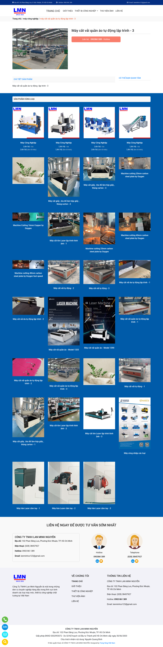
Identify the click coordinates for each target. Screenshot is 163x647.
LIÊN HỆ (119, 11)
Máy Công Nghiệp (28, 143)
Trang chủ (16, 19)
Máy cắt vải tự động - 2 (64, 288)
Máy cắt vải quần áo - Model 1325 (64, 350)
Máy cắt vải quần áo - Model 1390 (99, 348)
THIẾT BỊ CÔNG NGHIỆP (86, 11)
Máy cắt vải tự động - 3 (99, 288)
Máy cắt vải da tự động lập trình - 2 (28, 319)
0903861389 (96, 39)
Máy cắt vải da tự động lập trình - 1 (134, 282)
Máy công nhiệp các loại (134, 453)
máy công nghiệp (30, 19)
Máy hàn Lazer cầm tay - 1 (28, 508)
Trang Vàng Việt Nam (107, 643)
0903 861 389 (28, 551)
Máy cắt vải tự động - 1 (134, 386)
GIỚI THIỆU (68, 11)
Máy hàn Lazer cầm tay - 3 (99, 508)
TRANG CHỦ (53, 10)
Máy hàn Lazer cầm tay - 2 (64, 508)
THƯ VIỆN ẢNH (106, 11)
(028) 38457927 (32, 546)
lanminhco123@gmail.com (33, 556)
